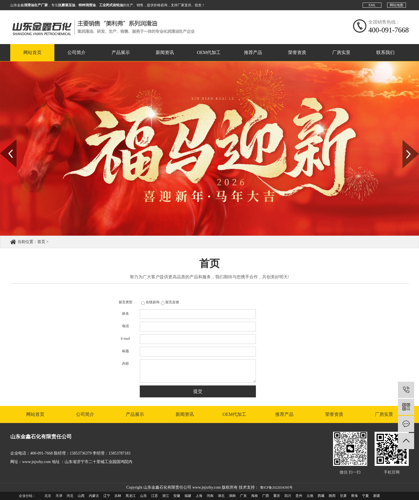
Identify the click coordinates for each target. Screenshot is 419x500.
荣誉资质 (297, 52)
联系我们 (385, 52)
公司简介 (76, 52)
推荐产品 (253, 52)
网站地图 (396, 5)
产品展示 (121, 52)
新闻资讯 (165, 52)
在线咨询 (152, 302)
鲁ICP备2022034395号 (276, 487)
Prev (3, 142)
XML (372, 5)
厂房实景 (341, 52)
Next (405, 142)
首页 (41, 242)
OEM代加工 (209, 52)
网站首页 (32, 52)
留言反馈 (172, 302)
